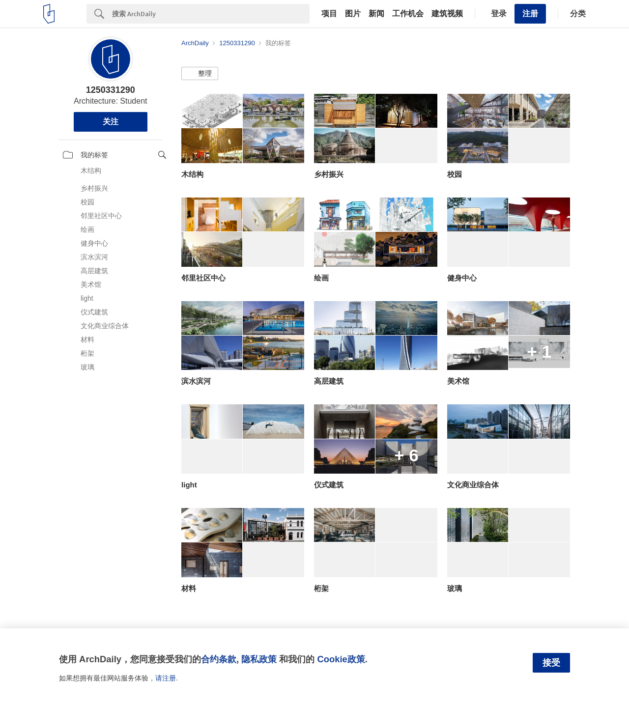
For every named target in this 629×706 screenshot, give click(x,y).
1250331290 (110, 90)
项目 (329, 14)
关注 (110, 121)
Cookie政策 (341, 659)
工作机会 (408, 14)
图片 (353, 14)
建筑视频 (447, 14)
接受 (551, 663)
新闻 (376, 14)
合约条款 (218, 659)
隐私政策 (259, 659)
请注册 (165, 678)
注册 (530, 13)
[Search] (211, 14)
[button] (199, 74)
